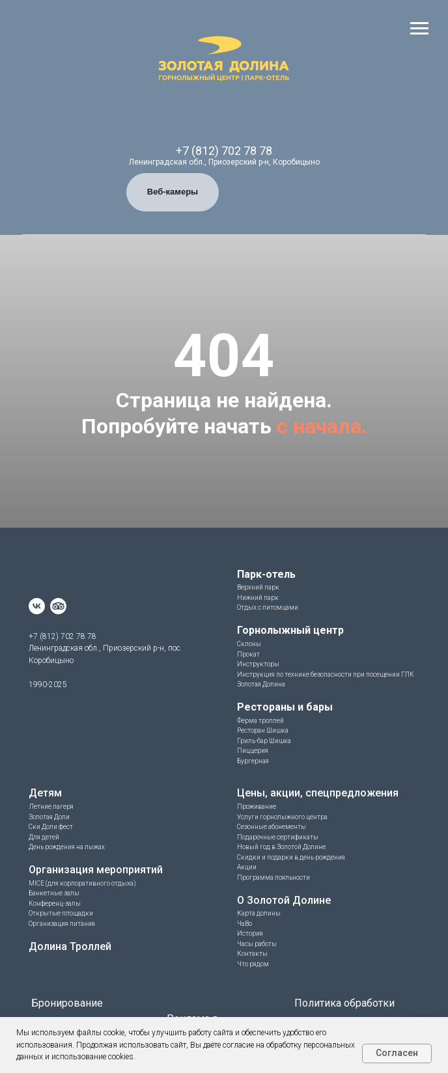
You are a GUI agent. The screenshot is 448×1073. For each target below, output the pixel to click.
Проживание (256, 806)
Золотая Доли (49, 817)
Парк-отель (266, 574)
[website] (58, 606)
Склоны (249, 643)
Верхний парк (258, 587)
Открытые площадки (61, 913)
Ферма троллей (260, 720)
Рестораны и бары (285, 707)
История (250, 933)
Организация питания (62, 923)
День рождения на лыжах (67, 846)
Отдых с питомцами (267, 607)
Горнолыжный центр (290, 630)
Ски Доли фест (51, 826)
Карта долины (259, 913)
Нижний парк (258, 597)
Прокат (248, 654)
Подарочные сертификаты (277, 837)
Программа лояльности (273, 877)
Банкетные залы (54, 893)
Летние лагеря (51, 806)
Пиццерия (252, 750)
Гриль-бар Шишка (264, 740)
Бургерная (253, 761)
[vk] (37, 606)
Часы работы (257, 943)
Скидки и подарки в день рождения (291, 857)
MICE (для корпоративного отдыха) (82, 883)
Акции (247, 867)
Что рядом (253, 964)
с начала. (322, 426)
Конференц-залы (55, 903)
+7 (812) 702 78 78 (224, 150)
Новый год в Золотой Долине (281, 846)
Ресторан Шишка (262, 730)
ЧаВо (244, 923)
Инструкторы (258, 664)
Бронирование (67, 1003)
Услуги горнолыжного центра (282, 817)
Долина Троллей (70, 946)
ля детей (46, 837)
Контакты (252, 953)
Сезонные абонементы (271, 826)
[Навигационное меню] (419, 28)
